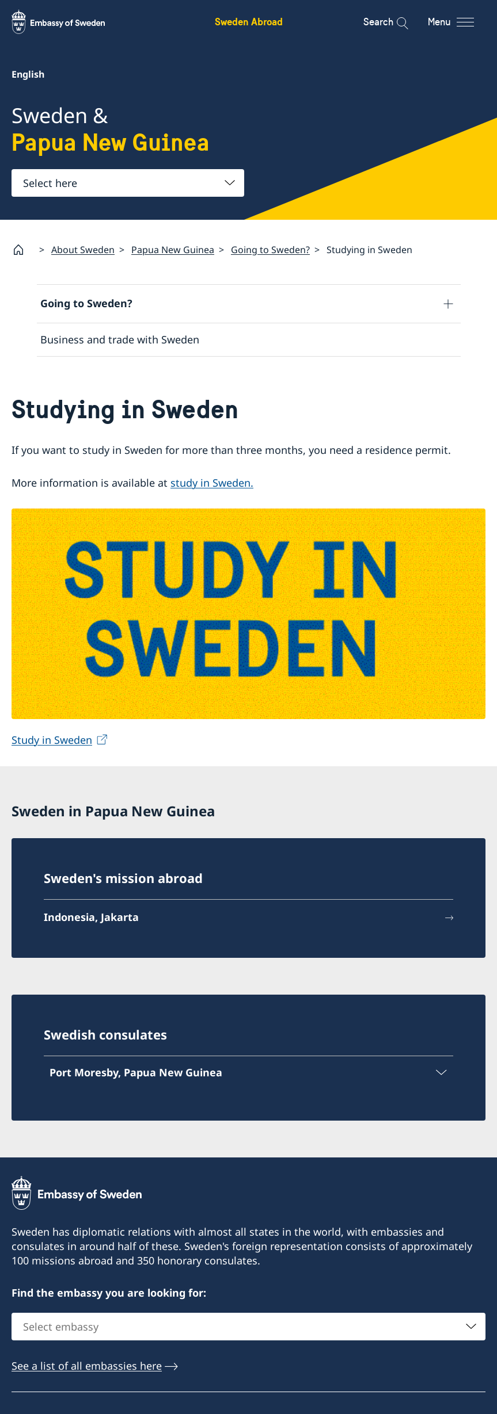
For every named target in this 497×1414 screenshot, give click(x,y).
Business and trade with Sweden (119, 339)
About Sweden (83, 249)
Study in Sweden (52, 740)
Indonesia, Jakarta (91, 917)
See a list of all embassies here (87, 1366)
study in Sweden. (211, 483)
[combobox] (128, 183)
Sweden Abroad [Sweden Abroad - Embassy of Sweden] (249, 21)
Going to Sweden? (270, 249)
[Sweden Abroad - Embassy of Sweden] (69, 21)
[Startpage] (23, 249)
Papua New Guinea (172, 249)
